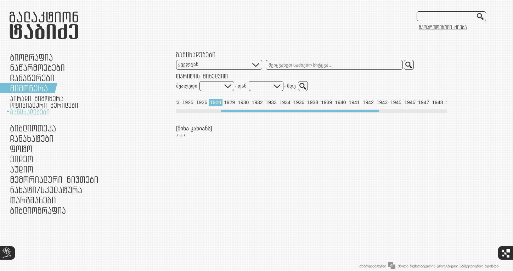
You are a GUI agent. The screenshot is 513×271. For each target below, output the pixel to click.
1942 (368, 102)
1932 (257, 102)
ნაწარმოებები (37, 67)
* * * (181, 137)
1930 (243, 102)
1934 (285, 102)
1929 (229, 102)
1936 (298, 102)
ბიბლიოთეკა (33, 128)
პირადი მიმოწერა (36, 98)
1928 (215, 102)
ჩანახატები (31, 138)
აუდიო (21, 169)
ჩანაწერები (32, 78)
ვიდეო (21, 159)
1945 (395, 102)
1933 (271, 102)
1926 (201, 102)
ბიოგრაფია (31, 57)
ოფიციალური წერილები (44, 105)
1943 (382, 102)
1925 (187, 102)
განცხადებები (29, 111)
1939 (326, 102)
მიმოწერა (28, 88)
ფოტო (21, 148)
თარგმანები (33, 200)
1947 (423, 102)
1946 (409, 102)
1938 (312, 102)
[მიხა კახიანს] (194, 128)
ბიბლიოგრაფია (38, 210)
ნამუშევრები (46, 190)
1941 (354, 102)
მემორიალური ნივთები (54, 179)
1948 (437, 102)
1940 (340, 102)
